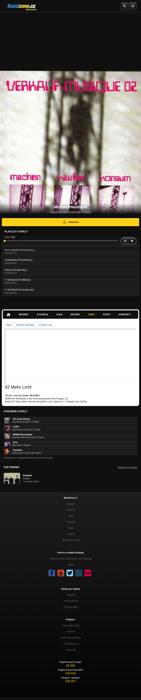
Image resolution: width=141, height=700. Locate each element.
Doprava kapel (71, 607)
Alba (59, 314)
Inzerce (71, 564)
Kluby (71, 528)
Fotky (106, 314)
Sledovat (71, 222)
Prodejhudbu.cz (71, 601)
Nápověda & (70, 625)
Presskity (70, 595)
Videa (91, 314)
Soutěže (71, 534)
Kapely (71, 504)
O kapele (42, 314)
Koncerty (125, 314)
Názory (75, 314)
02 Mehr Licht (45, 325)
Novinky (24, 314)
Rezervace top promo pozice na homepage (71, 558)
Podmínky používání (71, 637)
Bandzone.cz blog (71, 540)
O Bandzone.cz (70, 643)
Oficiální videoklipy (25, 325)
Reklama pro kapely (127, 467)
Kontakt (71, 631)
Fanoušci (70, 522)
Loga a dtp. (70, 649)
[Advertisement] (70, 39)
